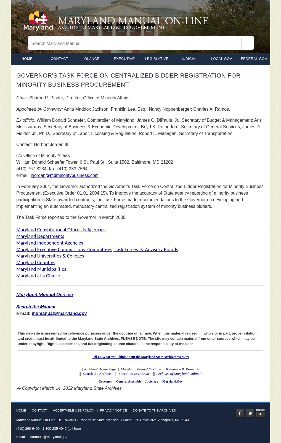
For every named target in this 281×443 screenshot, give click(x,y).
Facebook (239, 413)
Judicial (189, 59)
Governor (105, 381)
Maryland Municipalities (41, 269)
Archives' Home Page (100, 369)
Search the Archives (97, 374)
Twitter (250, 413)
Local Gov (221, 59)
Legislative (156, 59)
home (27, 59)
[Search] (248, 44)
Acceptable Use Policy (73, 410)
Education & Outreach (134, 374)
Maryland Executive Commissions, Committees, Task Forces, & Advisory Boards (97, 249)
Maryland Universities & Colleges (50, 256)
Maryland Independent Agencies (49, 243)
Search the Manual (35, 306)
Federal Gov (254, 59)
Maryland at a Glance (38, 276)
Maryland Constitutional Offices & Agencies (61, 230)
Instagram (260, 413)
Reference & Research (182, 369)
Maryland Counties (35, 262)
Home (21, 410)
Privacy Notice (113, 410)
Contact (59, 59)
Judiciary (151, 381)
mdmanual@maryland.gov (59, 313)
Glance (91, 59)
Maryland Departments (40, 236)
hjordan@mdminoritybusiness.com (65, 175)
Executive (124, 59)
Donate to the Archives (154, 410)
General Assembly (129, 381)
